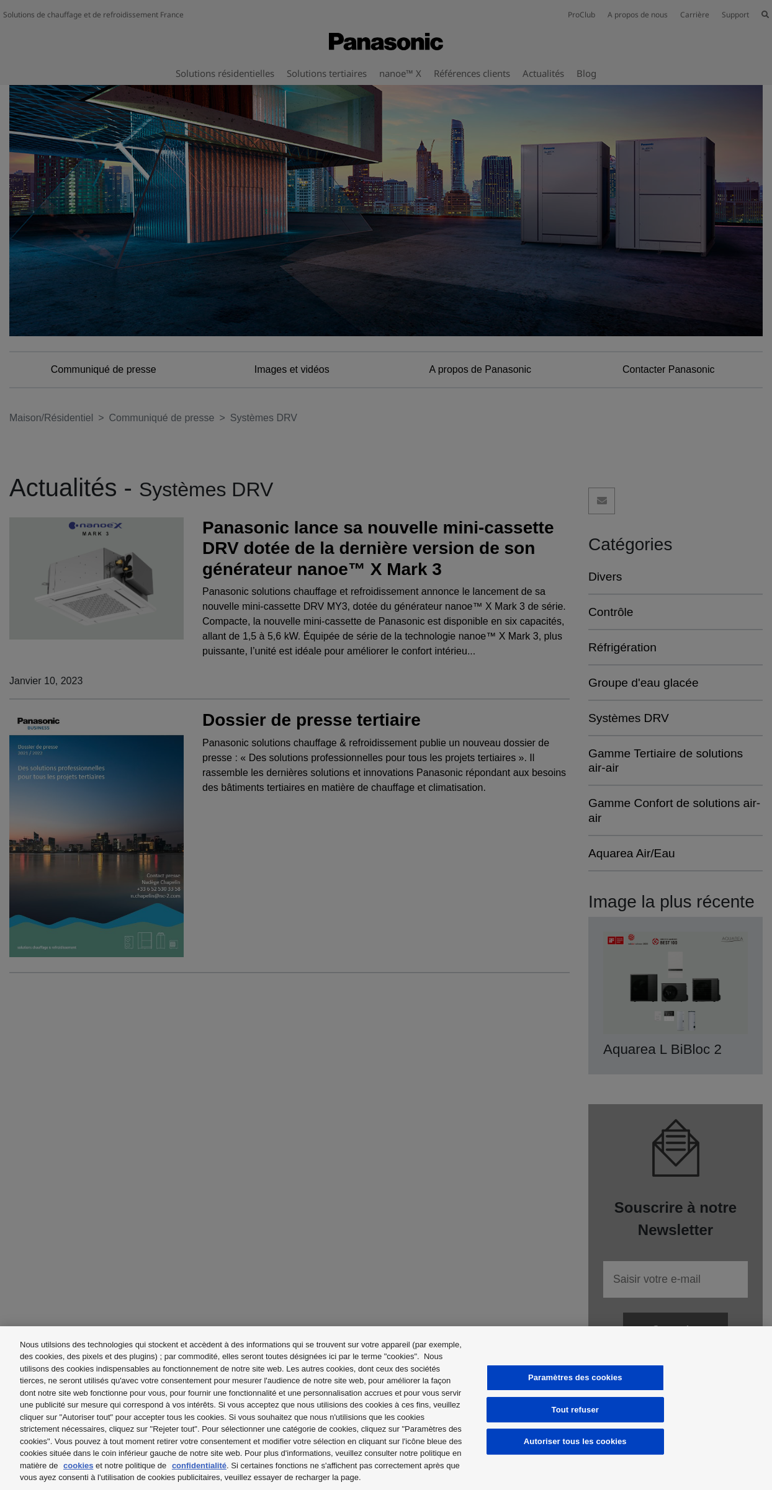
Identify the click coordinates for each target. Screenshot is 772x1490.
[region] (386, 1408)
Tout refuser (575, 1409)
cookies (78, 1465)
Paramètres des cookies (575, 1377)
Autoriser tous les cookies (575, 1441)
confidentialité (199, 1465)
